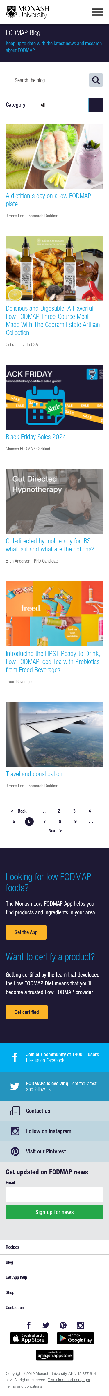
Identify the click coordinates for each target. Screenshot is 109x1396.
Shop (10, 1292)
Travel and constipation (34, 774)
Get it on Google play (76, 1338)
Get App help (16, 1277)
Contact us (38, 1110)
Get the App (26, 932)
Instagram (80, 1325)
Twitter (46, 1325)
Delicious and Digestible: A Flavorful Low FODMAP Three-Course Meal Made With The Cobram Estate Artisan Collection (53, 320)
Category (16, 105)
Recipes (12, 1247)
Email (10, 1182)
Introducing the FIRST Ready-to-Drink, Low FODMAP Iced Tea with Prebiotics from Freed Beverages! (53, 661)
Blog (9, 1262)
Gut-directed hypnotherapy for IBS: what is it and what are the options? (50, 545)
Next (55, 830)
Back (18, 811)
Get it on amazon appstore (54, 1355)
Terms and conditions (24, 1387)
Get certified (27, 1012)
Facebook (29, 1325)
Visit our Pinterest (46, 1151)
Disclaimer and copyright (69, 1380)
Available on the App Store (29, 1338)
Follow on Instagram (49, 1131)
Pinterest (63, 1325)
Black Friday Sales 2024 (36, 437)
